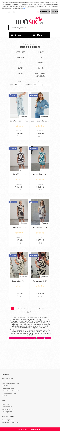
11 (43, 308)
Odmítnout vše (45, 11)
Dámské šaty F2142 (19, 174)
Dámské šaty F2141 (40, 174)
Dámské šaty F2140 (19, 228)
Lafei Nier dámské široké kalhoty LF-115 (19, 121)
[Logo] (30, 20)
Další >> (30, 312)
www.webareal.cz (36, 429)
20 (47, 308)
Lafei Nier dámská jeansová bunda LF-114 (40, 121)
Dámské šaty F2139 (40, 228)
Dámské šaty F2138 (19, 281)
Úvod (24, 44)
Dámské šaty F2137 (40, 281)
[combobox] (38, 85)
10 (39, 308)
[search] (49, 28)
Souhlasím (54, 11)
